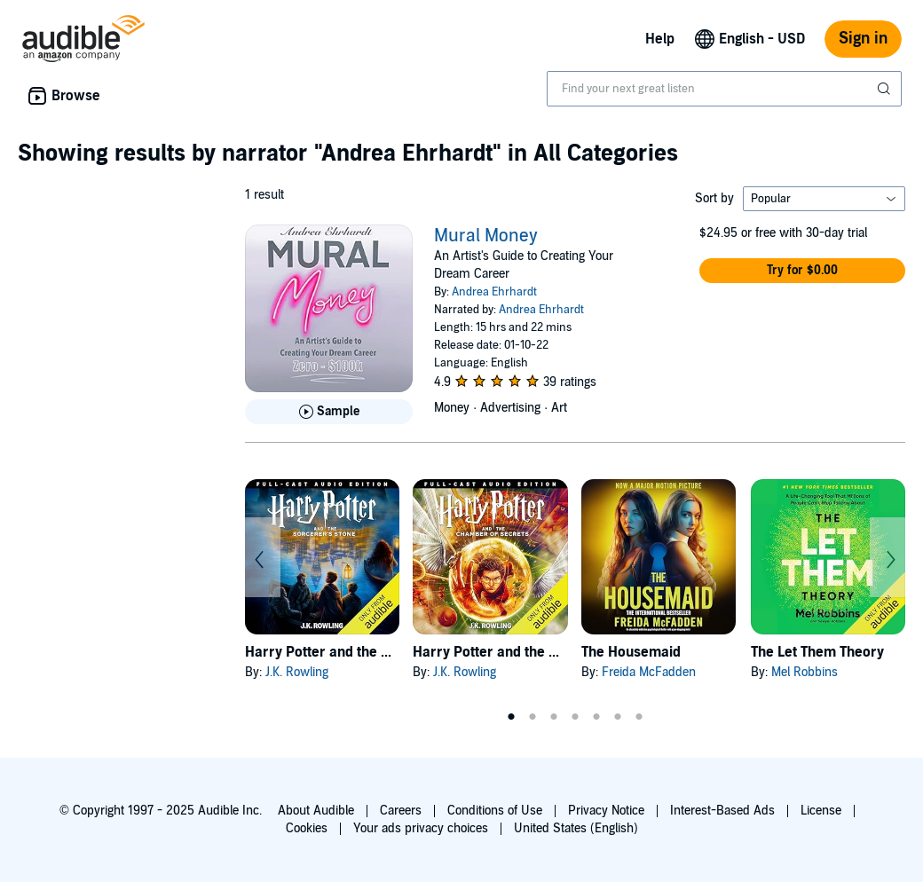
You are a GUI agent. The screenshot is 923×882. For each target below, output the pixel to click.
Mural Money (486, 236)
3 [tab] (554, 717)
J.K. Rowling (296, 672)
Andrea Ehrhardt (494, 292)
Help (659, 39)
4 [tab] (575, 717)
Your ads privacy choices (420, 828)
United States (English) (576, 828)
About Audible (316, 810)
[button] (802, 270)
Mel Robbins (804, 672)
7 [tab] (639, 717)
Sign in (863, 38)
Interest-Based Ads (722, 810)
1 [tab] (511, 717)
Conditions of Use (494, 810)
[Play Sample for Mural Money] (329, 411)
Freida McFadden (649, 672)
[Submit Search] (886, 88)
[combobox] (724, 88)
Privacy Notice (606, 810)
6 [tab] (618, 717)
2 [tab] (532, 717)
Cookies (306, 828)
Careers (401, 810)
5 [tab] (596, 717)
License (821, 810)
